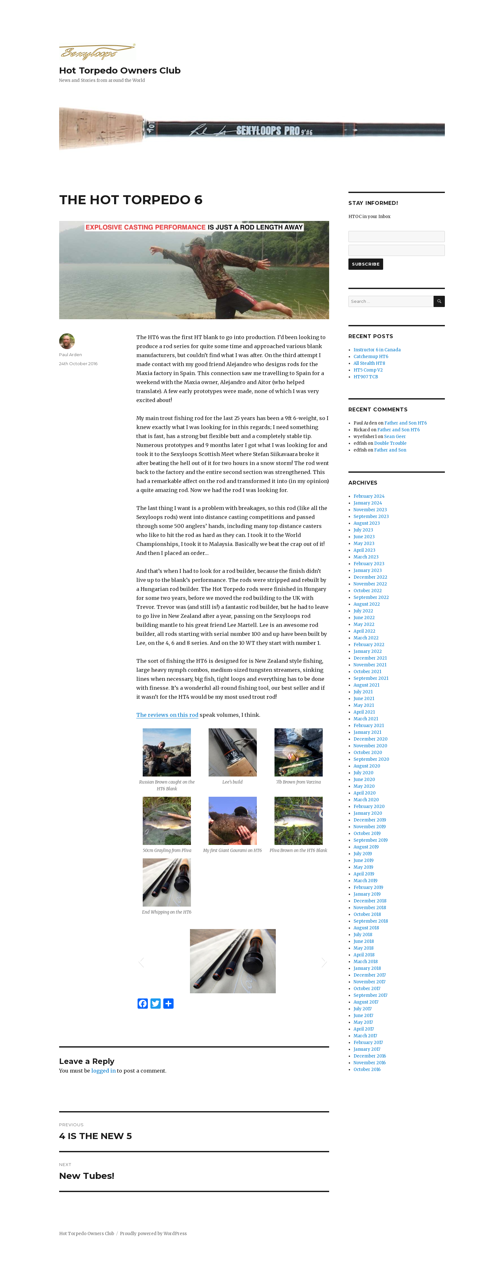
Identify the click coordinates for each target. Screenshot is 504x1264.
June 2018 (364, 941)
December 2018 (370, 901)
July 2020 (364, 773)
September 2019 (371, 840)
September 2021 (371, 678)
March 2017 (365, 1036)
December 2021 (370, 658)
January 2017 (367, 1049)
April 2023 (364, 550)
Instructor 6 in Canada (377, 350)
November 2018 (370, 907)
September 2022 (371, 597)
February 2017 (368, 1042)
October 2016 (367, 1069)
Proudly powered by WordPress (153, 1233)
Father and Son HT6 (405, 423)
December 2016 (370, 1056)
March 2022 (366, 638)
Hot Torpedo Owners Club (120, 70)
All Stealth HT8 (369, 363)
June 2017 (363, 1015)
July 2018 (363, 934)
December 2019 (370, 820)
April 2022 (364, 631)
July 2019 (363, 853)
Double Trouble (390, 443)
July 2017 (363, 1009)
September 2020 (371, 759)
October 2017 (367, 988)
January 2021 (367, 732)
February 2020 (369, 806)
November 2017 (369, 982)
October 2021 (367, 671)
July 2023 (363, 530)
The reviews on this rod (167, 715)
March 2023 (366, 557)
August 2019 (366, 847)
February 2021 (369, 725)
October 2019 (367, 833)
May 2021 (364, 705)
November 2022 (370, 584)
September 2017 (370, 995)
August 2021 (366, 685)
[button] (141, 961)
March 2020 (366, 800)
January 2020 (368, 813)
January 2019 (367, 894)
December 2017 (370, 975)
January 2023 (368, 570)
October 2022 (368, 590)
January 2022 (368, 651)
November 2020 (370, 746)
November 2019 (370, 827)
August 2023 (367, 523)
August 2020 (367, 766)
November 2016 (370, 1063)
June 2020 (364, 779)
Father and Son (390, 450)
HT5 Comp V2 (368, 370)
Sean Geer (395, 436)
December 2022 (370, 577)
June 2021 (364, 698)
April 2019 (364, 874)
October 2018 (367, 914)
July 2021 (363, 692)
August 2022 (367, 604)
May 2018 (364, 948)
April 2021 (364, 712)
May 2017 (363, 1022)
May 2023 (364, 543)
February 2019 (368, 887)
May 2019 (363, 867)
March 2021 (366, 719)
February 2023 (369, 563)
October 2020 (368, 752)
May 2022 (364, 624)
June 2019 (364, 860)
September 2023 (371, 516)
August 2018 (366, 928)
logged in (103, 1070)
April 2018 (364, 955)
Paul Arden (70, 354)
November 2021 (370, 665)
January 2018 (367, 968)
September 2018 (371, 921)
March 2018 (366, 961)
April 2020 (365, 793)
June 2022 (364, 617)
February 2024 (369, 496)
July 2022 (363, 611)
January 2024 (368, 503)
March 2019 (365, 880)
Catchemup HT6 (371, 356)
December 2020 (371, 739)
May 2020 (364, 786)
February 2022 (369, 644)
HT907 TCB (366, 377)
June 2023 (364, 537)
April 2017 (364, 1029)
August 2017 (366, 1002)
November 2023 (370, 510)
